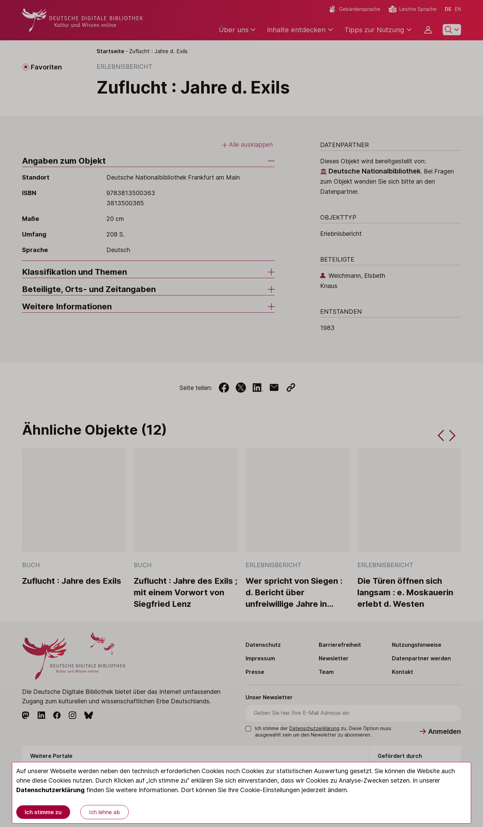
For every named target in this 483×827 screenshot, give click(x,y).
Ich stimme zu (43, 812)
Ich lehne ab (104, 812)
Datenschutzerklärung (50, 789)
